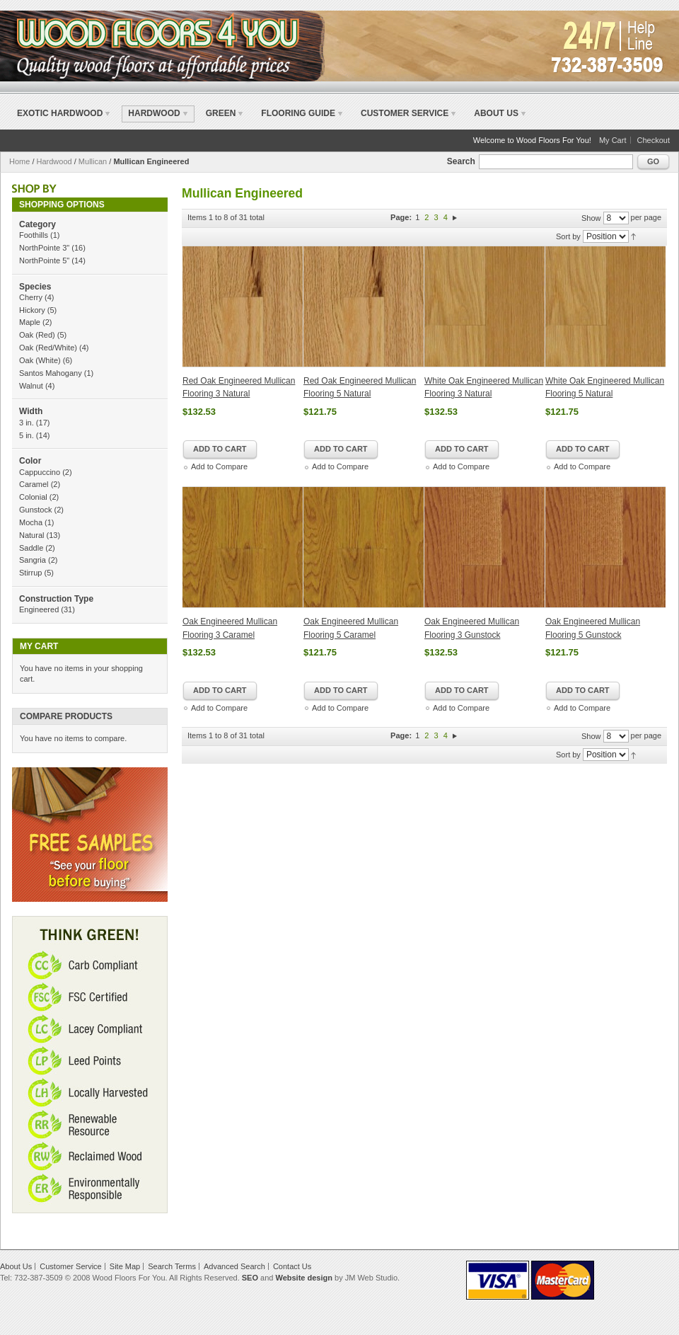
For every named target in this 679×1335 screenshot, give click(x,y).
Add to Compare (219, 466)
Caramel (34, 484)
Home (19, 161)
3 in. (26, 422)
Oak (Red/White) (48, 347)
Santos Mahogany (50, 373)
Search (461, 161)
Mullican (93, 161)
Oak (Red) (37, 335)
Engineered (39, 609)
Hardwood (54, 161)
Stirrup (30, 572)
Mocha (30, 522)
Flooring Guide (298, 113)
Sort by (568, 236)
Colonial (33, 497)
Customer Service (404, 113)
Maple (29, 322)
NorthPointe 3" (44, 247)
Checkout (653, 140)
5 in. (26, 435)
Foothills (33, 235)
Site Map (125, 1266)
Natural (31, 535)
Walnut (31, 386)
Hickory (32, 310)
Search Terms (172, 1266)
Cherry (30, 297)
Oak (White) (40, 360)
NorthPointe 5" (44, 260)
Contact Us (292, 1266)
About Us (496, 113)
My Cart (613, 140)
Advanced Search (234, 1266)
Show (591, 218)
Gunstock (35, 509)
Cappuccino (39, 472)
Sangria (32, 560)
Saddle (31, 548)
